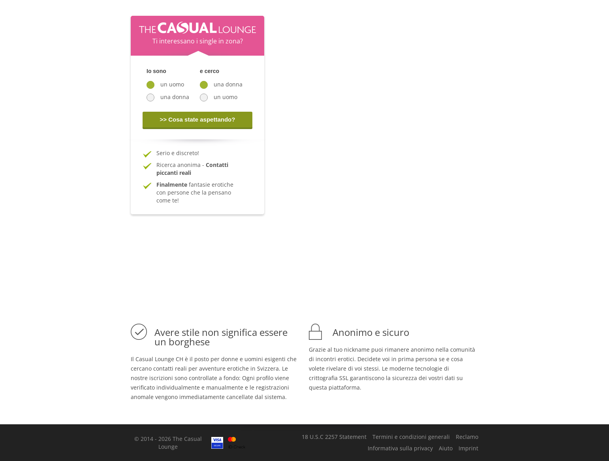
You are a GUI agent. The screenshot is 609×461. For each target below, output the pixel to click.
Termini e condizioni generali (411, 437)
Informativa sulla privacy (400, 448)
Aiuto (446, 448)
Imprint (468, 448)
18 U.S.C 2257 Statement (334, 437)
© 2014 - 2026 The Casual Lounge (168, 442)
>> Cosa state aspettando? (197, 119)
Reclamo (467, 437)
